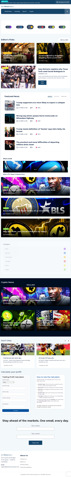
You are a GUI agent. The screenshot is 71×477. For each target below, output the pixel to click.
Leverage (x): (13, 405)
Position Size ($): (14, 399)
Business (7, 253)
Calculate (15, 410)
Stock (6, 249)
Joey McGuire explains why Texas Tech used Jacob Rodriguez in (53, 70)
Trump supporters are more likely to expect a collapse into (40, 104)
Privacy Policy (24, 464)
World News (8, 11)
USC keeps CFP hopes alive (46, 358)
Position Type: (8, 381)
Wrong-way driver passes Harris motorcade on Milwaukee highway (37, 117)
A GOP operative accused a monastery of (14, 57)
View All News (64, 40)
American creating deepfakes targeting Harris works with (51, 57)
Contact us (23, 459)
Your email (35, 435)
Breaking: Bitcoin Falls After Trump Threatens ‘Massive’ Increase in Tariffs (51, 323)
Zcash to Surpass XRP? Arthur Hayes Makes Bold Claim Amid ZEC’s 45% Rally (20, 2)
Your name (35, 427)
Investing (17, 11)
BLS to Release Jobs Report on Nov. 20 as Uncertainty (26, 211)
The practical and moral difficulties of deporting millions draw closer (37, 143)
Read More (42, 82)
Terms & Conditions (26, 467)
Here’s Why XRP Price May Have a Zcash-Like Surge (17, 324)
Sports (25, 11)
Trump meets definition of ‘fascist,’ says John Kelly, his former (40, 130)
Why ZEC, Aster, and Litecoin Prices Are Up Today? (25, 232)
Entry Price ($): (14, 387)
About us (23, 462)
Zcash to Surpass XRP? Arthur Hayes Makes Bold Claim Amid (29, 190)
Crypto (31, 11)
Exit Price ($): (13, 393)
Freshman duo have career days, (12, 358)
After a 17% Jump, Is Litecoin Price (14, 174)
